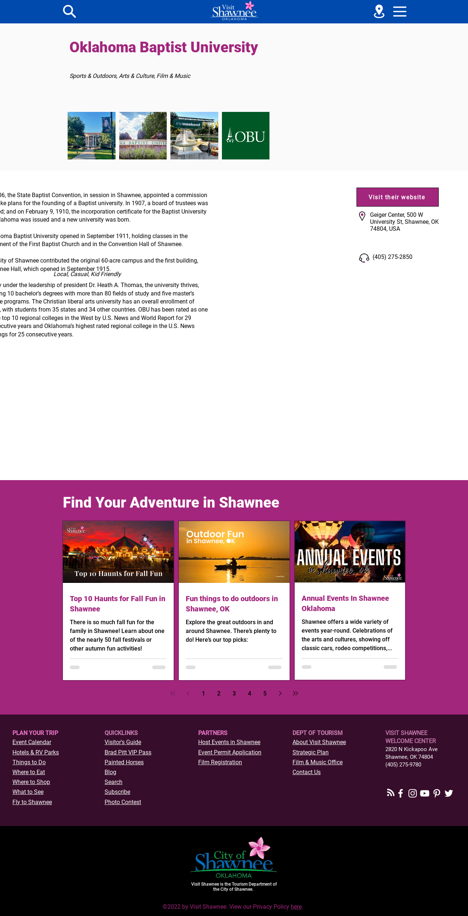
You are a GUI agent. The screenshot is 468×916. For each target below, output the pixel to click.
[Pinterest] (436, 793)
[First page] (172, 693)
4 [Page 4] (249, 693)
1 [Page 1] (203, 693)
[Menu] (69, 11)
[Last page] (295, 693)
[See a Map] (379, 11)
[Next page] (280, 693)
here (296, 906)
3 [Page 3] (234, 693)
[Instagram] (412, 793)
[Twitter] (448, 793)
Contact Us (306, 772)
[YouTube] (424, 793)
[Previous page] (188, 693)
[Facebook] (400, 793)
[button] (400, 11)
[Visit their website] (397, 197)
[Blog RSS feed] (391, 793)
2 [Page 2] (218, 693)
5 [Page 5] (265, 693)
